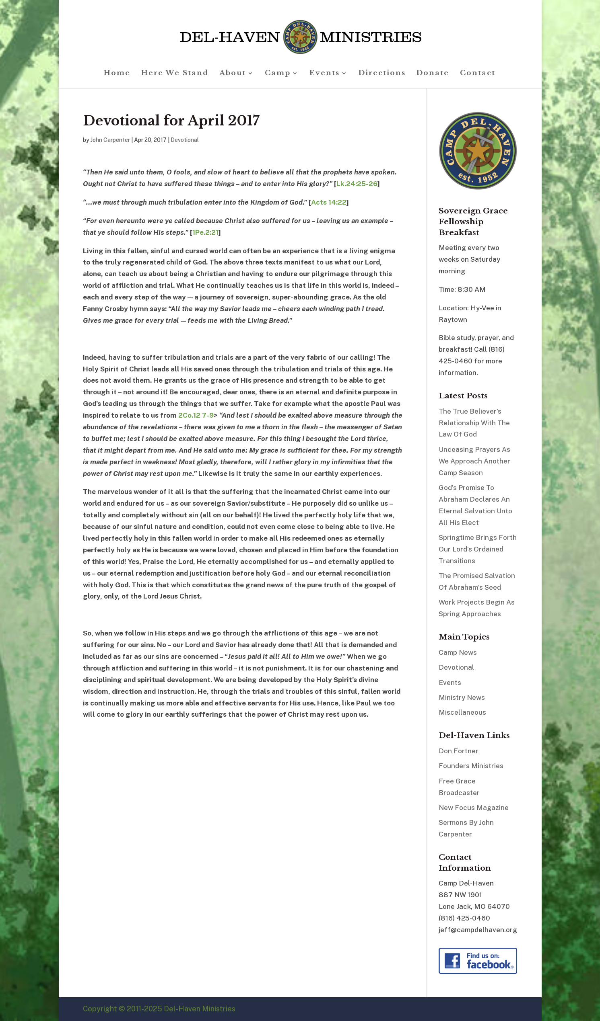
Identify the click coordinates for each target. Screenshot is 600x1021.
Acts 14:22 (328, 202)
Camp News (458, 652)
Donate (432, 73)
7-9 (208, 415)
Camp (278, 73)
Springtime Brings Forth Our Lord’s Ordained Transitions (478, 549)
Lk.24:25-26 (356, 184)
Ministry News (462, 697)
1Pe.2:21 (205, 232)
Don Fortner (458, 751)
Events (324, 73)
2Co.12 (189, 415)
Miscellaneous (462, 712)
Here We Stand (174, 73)
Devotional (185, 140)
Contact (477, 73)
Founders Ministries (471, 766)
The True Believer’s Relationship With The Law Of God (474, 423)
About (232, 73)
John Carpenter (110, 140)
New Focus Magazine (474, 808)
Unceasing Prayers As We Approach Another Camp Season (474, 461)
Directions (382, 73)
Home (117, 73)
